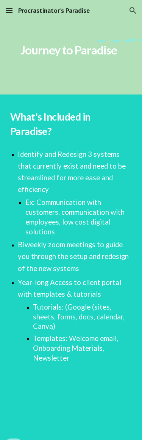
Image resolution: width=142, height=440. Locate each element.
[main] (71, 47)
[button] (9, 10)
